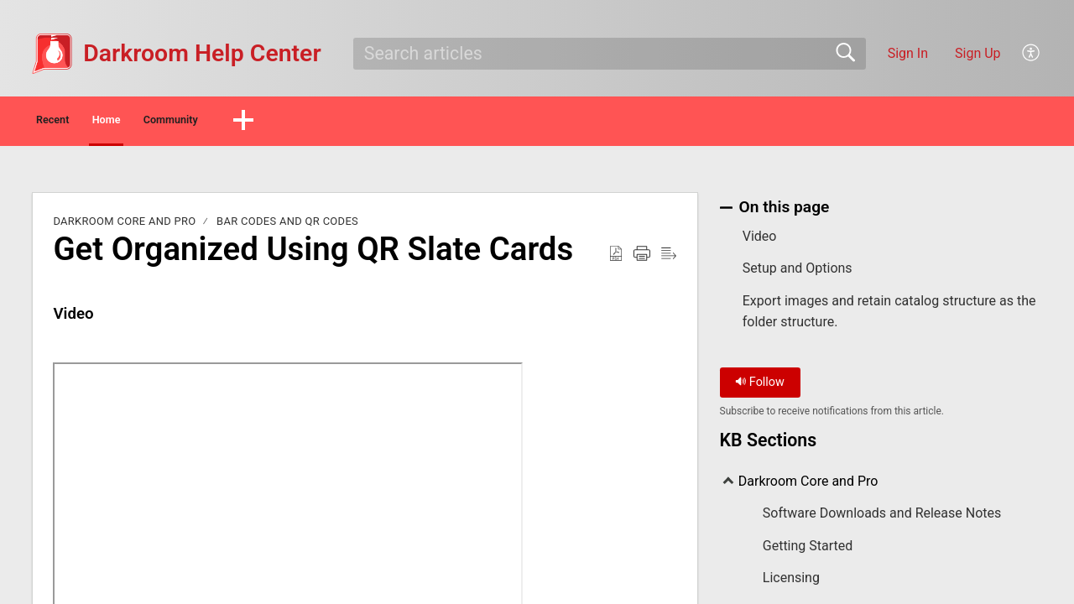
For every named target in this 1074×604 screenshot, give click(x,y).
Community (291, 122)
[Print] (641, 258)
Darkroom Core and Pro (124, 226)
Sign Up (978, 53)
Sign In (908, 53)
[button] (390, 123)
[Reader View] (668, 258)
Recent (82, 122)
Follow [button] (760, 387)
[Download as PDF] (615, 258)
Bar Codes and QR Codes (287, 226)
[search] (609, 54)
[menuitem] (1031, 54)
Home (180, 122)
